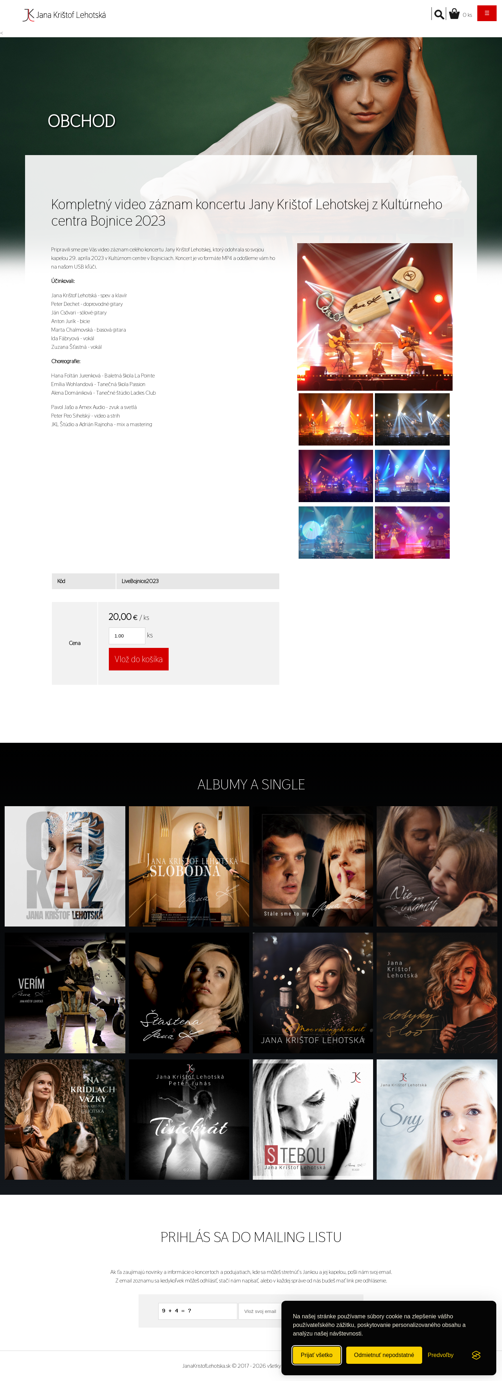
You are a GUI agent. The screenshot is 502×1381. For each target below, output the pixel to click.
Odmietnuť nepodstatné (384, 1355)
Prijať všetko (317, 1355)
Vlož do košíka (139, 659)
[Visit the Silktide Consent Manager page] (476, 1355)
